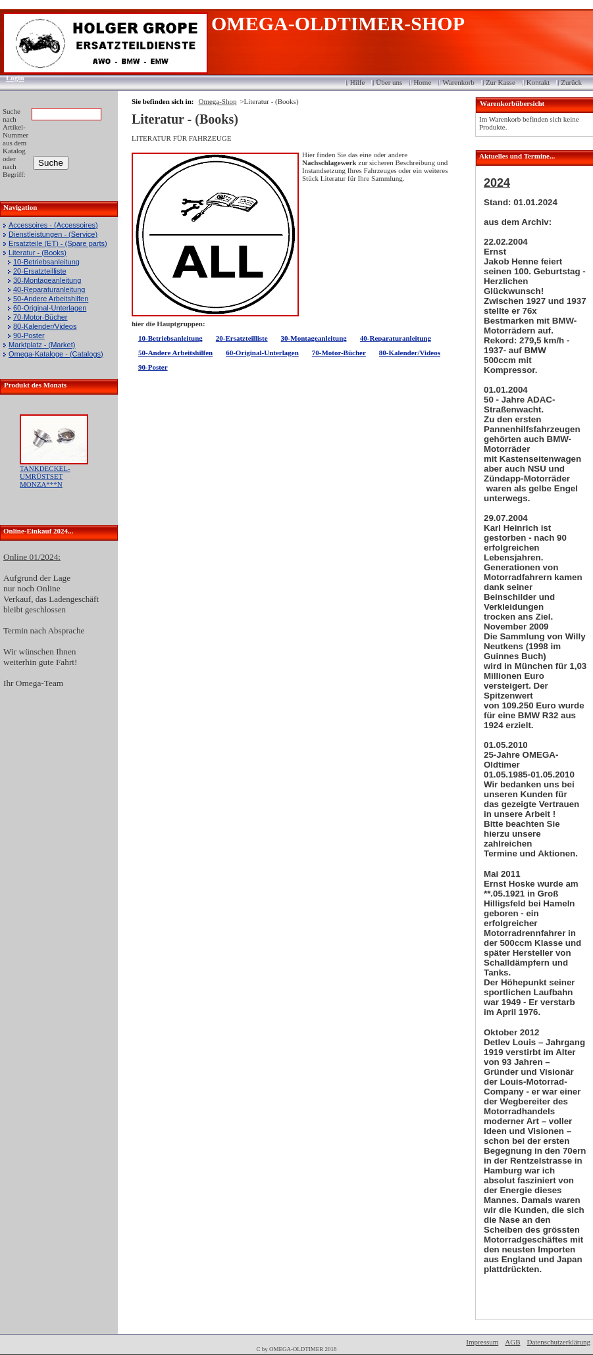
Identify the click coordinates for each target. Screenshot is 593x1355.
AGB (512, 1342)
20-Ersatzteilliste (39, 271)
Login (11, 78)
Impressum (482, 1342)
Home (422, 82)
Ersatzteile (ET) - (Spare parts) (58, 243)
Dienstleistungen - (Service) (53, 234)
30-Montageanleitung (47, 280)
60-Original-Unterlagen (49, 308)
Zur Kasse (500, 82)
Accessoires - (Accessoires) (53, 225)
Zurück (571, 82)
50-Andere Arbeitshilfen (50, 299)
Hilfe (357, 82)
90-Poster (29, 335)
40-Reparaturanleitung (49, 289)
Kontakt (538, 82)
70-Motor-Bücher (40, 317)
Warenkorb (458, 82)
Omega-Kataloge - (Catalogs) (56, 354)
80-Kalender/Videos (44, 326)
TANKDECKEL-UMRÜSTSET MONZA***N (45, 476)
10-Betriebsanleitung (46, 262)
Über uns (389, 82)
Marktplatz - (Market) (42, 345)
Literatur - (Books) (37, 253)
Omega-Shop (217, 101)
